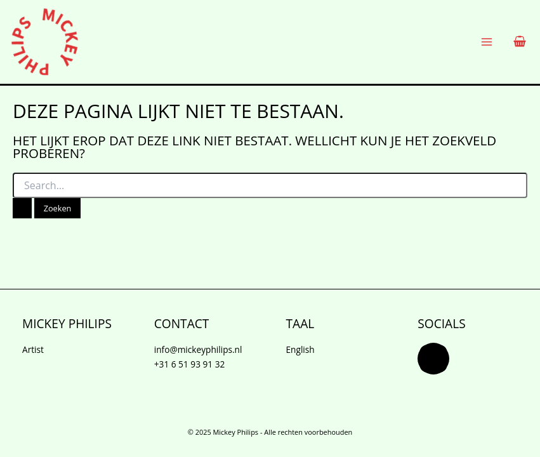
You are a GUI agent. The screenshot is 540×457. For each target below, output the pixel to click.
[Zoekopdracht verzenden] (22, 208)
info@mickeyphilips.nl (198, 349)
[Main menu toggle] (487, 42)
